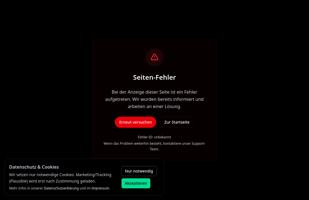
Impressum (100, 188)
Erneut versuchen (135, 122)
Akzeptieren (136, 183)
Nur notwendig (139, 171)
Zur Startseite (176, 122)
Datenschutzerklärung (61, 188)
